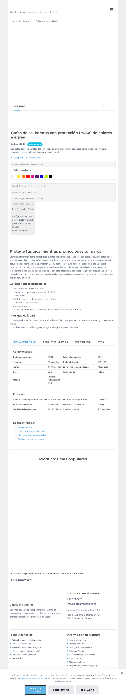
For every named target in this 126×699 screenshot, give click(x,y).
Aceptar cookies (35, 690)
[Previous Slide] (104, 105)
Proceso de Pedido (77, 656)
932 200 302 (74, 609)
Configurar (61, 690)
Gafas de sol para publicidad (48, 21)
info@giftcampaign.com (81, 614)
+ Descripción (17, 168)
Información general (77, 652)
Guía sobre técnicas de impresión (26, 652)
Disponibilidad (83, 352)
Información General (24, 352)
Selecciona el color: (22, 180)
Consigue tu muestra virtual (80, 660)
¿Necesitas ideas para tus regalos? (27, 660)
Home (12, 21)
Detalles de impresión (55, 352)
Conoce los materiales (21, 656)
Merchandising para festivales (32, 445)
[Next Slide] (107, 105)
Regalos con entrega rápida (31, 449)
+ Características (33, 168)
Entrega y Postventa (77, 663)
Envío (101, 352)
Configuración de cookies (33, 678)
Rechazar (87, 690)
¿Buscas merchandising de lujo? (26, 663)
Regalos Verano (25, 21)
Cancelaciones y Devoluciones (82, 667)
